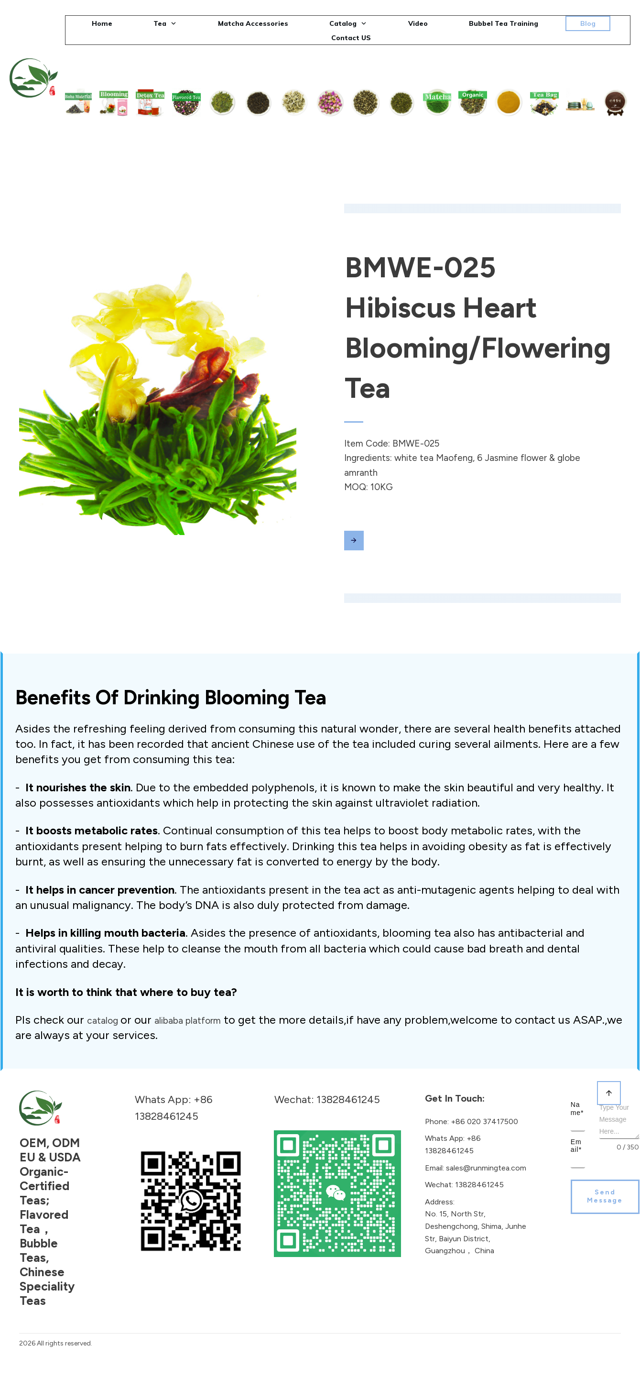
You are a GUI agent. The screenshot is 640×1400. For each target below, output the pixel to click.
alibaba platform (187, 1003)
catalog (103, 1003)
